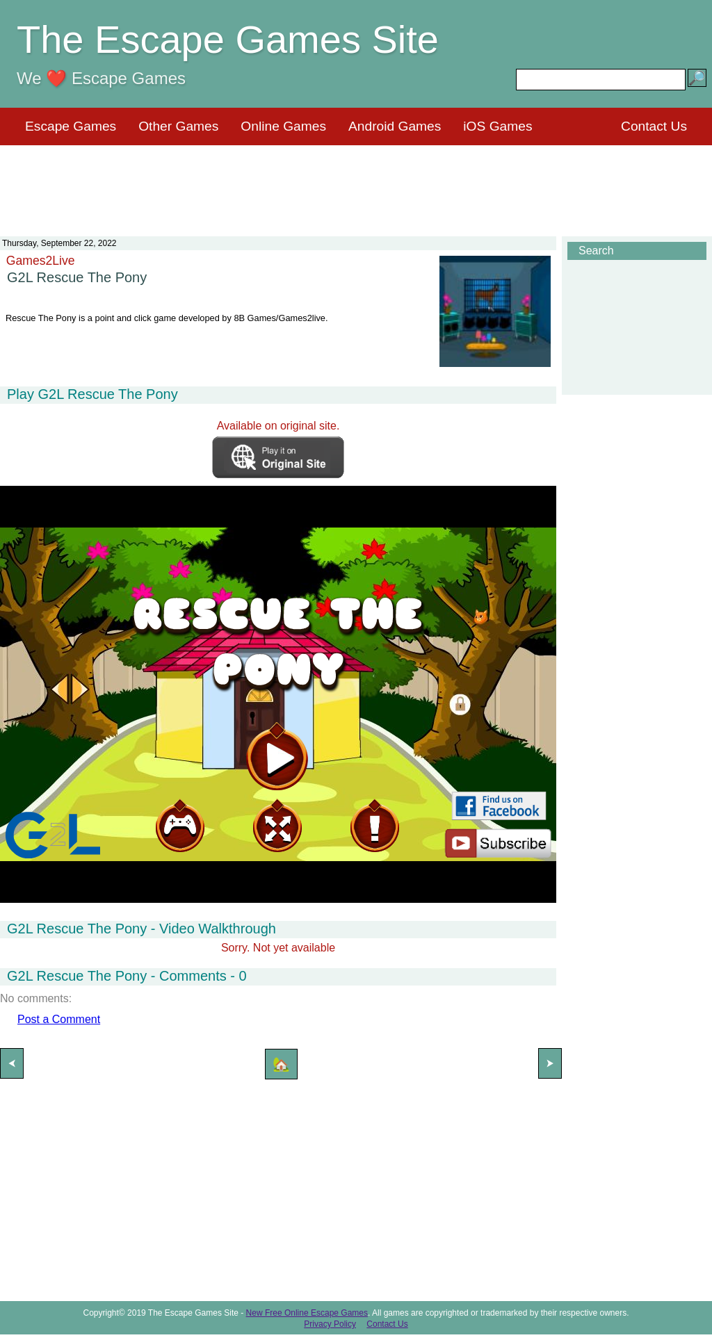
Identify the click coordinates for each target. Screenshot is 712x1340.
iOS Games (497, 126)
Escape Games (70, 126)
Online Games (283, 126)
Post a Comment (58, 1019)
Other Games (178, 126)
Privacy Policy (330, 1324)
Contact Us (654, 126)
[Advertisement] (356, 182)
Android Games (394, 126)
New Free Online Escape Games (307, 1313)
